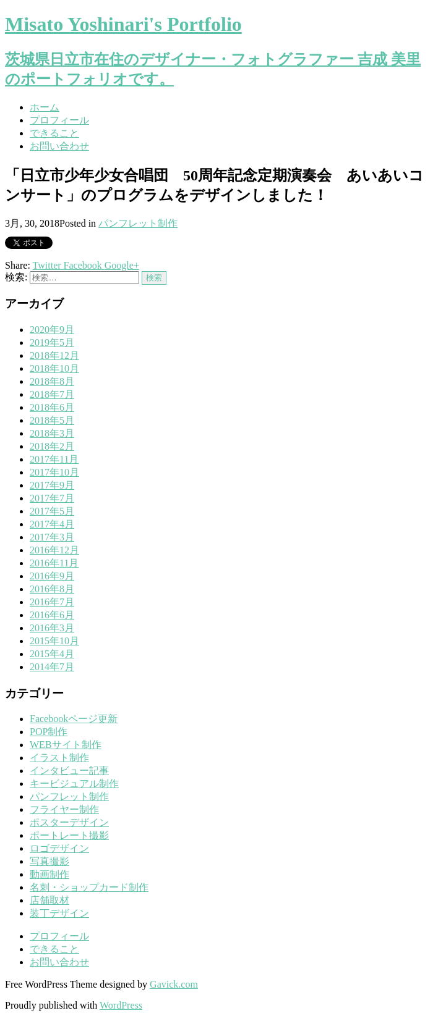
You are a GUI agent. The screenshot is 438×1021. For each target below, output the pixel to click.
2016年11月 (54, 563)
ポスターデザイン (69, 822)
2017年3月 (52, 537)
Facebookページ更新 (74, 718)
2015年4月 (52, 654)
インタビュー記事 (69, 770)
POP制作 (48, 731)
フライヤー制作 (64, 809)
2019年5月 (52, 342)
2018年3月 (52, 433)
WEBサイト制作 (65, 744)
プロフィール (59, 120)
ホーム (44, 107)
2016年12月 (54, 550)
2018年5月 (52, 420)
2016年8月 (52, 589)
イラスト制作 (59, 757)
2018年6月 (52, 407)
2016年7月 (52, 602)
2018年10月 (54, 368)
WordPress (121, 1005)
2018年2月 (52, 446)
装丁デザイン (59, 913)
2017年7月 (52, 498)
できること (54, 133)
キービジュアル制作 (74, 783)
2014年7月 (52, 667)
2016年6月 (52, 615)
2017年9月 (52, 485)
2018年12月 (54, 355)
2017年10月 (54, 472)
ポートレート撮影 (69, 835)
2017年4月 (52, 524)
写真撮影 (49, 861)
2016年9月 (52, 576)
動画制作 (49, 874)
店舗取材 (49, 900)
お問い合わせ (59, 146)
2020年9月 (52, 329)
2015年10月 (54, 641)
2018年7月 (52, 394)
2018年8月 (52, 381)
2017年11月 (54, 459)
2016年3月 (52, 628)
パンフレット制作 (138, 223)
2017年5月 (52, 511)
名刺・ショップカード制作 (89, 887)
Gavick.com (174, 984)
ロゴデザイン (59, 848)
